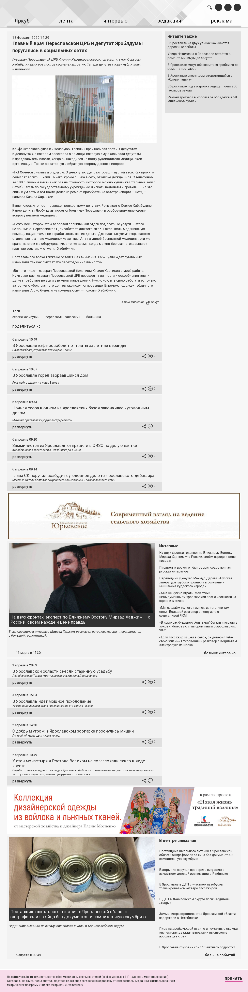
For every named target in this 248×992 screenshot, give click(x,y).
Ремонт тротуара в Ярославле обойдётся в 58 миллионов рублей (202, 97)
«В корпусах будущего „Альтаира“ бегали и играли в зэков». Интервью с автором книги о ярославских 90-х (198, 624)
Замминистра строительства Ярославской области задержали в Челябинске (197, 914)
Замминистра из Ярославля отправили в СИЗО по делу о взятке (74, 443)
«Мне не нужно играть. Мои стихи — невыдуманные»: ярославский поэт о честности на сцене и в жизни (197, 595)
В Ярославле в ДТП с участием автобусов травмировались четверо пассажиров (191, 885)
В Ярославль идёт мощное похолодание (51, 699)
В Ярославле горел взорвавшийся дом (50, 373)
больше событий (220, 953)
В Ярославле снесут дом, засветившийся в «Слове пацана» (200, 76)
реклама (223, 20)
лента (64, 20)
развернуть (22, 355)
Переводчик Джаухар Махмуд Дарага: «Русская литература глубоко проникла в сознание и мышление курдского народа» (195, 580)
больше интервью (220, 651)
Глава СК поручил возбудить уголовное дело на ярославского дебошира (83, 473)
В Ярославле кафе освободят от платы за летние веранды (69, 343)
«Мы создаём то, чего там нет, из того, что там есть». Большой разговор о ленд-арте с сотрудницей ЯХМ (194, 610)
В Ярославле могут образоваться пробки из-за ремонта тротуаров (203, 65)
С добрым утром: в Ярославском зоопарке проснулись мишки (73, 729)
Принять (230, 979)
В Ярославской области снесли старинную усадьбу (62, 669)
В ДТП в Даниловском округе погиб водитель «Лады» (194, 899)
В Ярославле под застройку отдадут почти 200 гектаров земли (202, 87)
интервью (114, 20)
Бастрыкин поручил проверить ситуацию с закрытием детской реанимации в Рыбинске (193, 870)
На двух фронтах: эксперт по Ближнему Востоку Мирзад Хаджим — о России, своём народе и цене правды (80, 618)
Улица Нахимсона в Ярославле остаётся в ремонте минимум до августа (199, 54)
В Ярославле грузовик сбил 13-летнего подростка (197, 946)
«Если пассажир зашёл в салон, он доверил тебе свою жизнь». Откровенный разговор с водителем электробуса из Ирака (198, 639)
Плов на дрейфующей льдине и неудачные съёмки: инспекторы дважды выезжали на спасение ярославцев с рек (198, 931)
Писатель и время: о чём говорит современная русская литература (195, 568)
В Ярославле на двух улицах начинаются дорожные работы (198, 43)
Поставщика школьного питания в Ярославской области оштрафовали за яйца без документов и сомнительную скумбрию (78, 913)
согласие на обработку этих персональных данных (116, 980)
